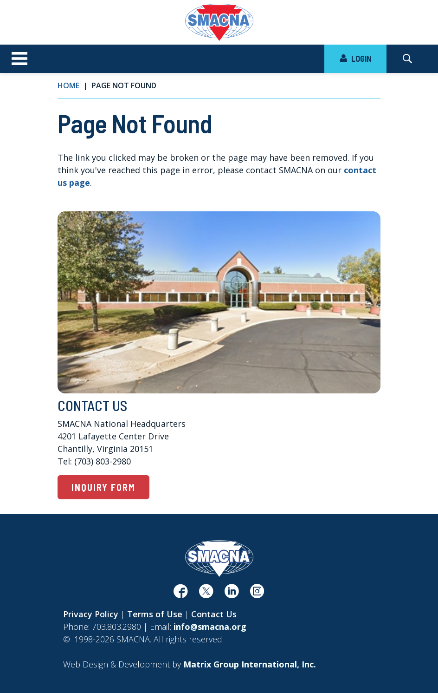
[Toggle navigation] (19, 59)
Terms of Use (154, 614)
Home (68, 85)
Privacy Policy (90, 614)
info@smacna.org (210, 626)
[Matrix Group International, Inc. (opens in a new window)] (249, 664)
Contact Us (214, 614)
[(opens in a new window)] (181, 594)
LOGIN (355, 58)
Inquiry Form (103, 487)
